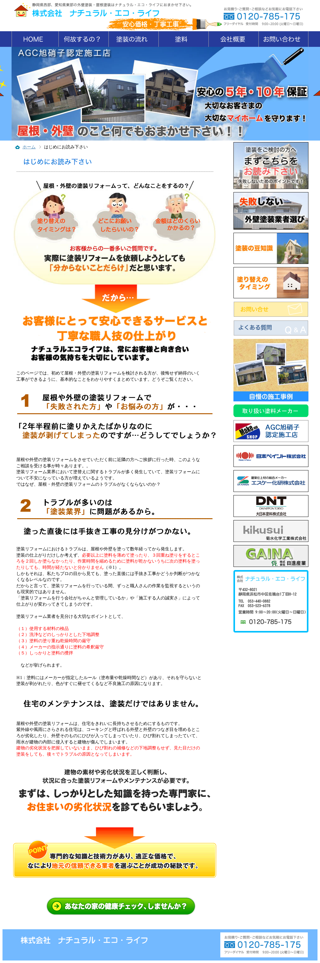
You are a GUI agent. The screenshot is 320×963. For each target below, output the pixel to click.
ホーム (29, 147)
